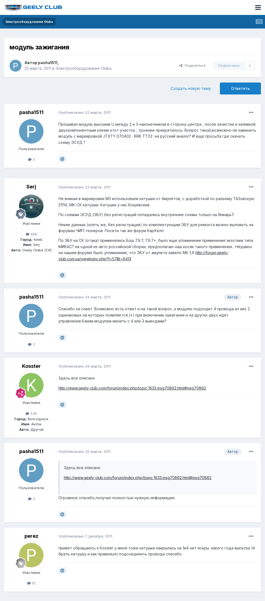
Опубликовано (84, 112)
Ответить (240, 88)
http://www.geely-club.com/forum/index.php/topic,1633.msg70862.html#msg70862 (132, 388)
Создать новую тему (191, 88)
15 (31, 583)
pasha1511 (47, 62)
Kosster (31, 366)
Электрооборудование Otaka (83, 68)
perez (31, 536)
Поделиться (192, 65)
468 (31, 234)
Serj (31, 186)
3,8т (31, 413)
